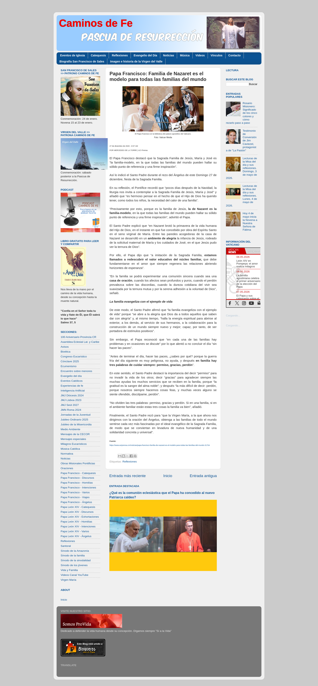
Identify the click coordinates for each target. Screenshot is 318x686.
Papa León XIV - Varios (75, 531)
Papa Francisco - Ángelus (76, 502)
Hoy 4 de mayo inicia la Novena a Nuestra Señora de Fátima (250, 221)
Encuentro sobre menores (76, 371)
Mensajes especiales (73, 439)
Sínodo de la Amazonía (75, 550)
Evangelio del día (71, 375)
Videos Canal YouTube (74, 574)
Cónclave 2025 (70, 361)
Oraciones (67, 468)
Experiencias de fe (72, 385)
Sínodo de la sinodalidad (76, 560)
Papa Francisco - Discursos (77, 477)
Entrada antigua (203, 476)
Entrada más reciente (127, 476)
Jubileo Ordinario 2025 (74, 419)
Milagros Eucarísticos (74, 443)
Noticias (168, 55)
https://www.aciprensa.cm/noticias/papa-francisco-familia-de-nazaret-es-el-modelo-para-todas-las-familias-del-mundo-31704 (160, 445)
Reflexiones (120, 55)
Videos (200, 55)
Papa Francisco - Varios (75, 492)
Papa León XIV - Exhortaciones (80, 516)
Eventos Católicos (72, 380)
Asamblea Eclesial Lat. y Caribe (80, 341)
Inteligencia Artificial (73, 390)
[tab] (235, 251)
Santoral (66, 545)
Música (184, 55)
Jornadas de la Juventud (75, 414)
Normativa (67, 453)
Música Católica (70, 448)
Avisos (65, 346)
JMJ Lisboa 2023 (71, 400)
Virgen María (68, 579)
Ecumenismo (68, 366)
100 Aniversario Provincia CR (78, 337)
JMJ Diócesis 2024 (72, 395)
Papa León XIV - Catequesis (78, 507)
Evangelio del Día (145, 55)
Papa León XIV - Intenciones (78, 526)
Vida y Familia (69, 570)
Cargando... (233, 315)
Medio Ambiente (70, 429)
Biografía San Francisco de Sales (81, 61)
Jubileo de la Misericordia (76, 424)
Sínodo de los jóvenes (74, 565)
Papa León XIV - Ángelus (76, 536)
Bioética (65, 351)
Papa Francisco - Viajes (75, 497)
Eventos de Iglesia (72, 55)
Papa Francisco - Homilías (77, 482)
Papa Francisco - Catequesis (78, 473)
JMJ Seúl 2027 (70, 404)
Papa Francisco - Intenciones (78, 487)
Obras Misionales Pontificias (78, 463)
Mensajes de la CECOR (75, 434)
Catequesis (98, 55)
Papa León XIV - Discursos (77, 511)
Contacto (234, 55)
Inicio (167, 476)
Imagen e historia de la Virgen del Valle (136, 61)
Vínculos (216, 55)
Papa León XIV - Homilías (76, 521)
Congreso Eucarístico (74, 356)
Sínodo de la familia (73, 555)
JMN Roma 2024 (71, 409)
